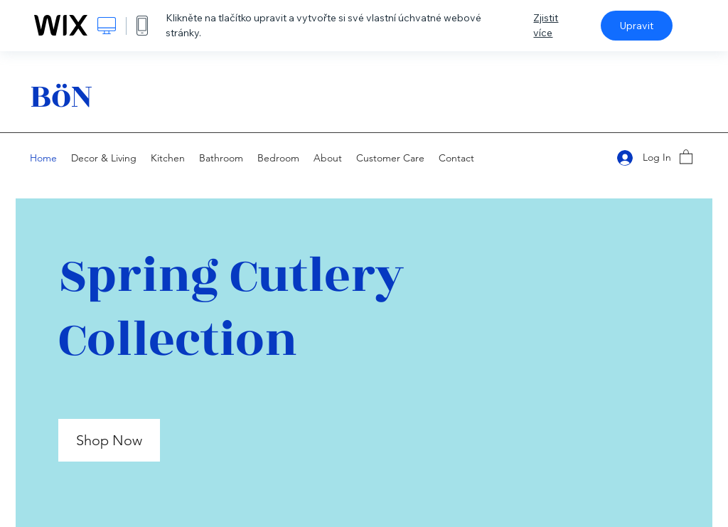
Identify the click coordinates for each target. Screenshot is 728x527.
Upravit (636, 25)
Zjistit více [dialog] (545, 25)
